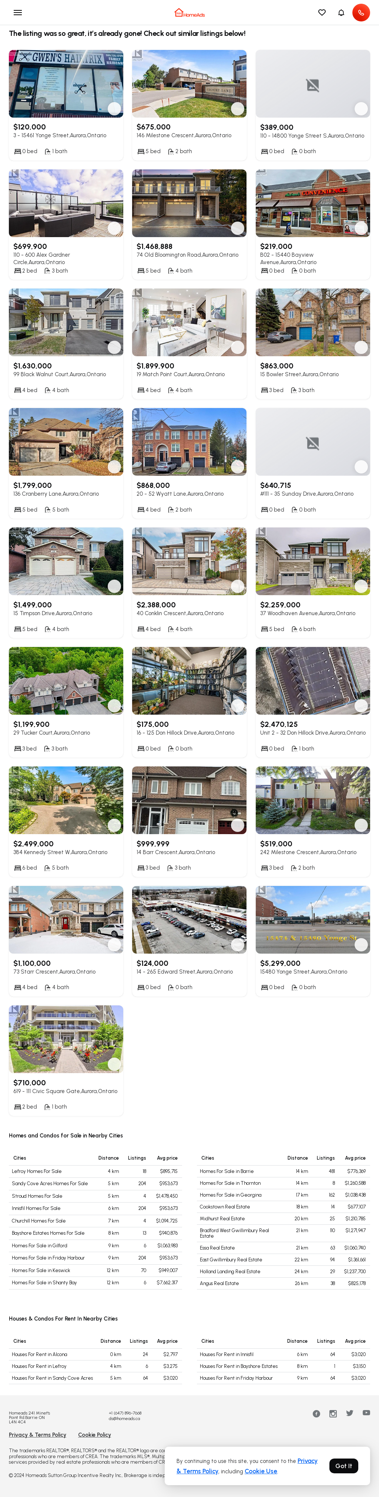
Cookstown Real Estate (225, 1207)
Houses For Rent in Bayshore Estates (239, 1366)
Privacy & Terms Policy (37, 1435)
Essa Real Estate (217, 1248)
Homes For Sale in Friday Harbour (48, 1258)
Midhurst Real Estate (222, 1218)
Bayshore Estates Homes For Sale (48, 1233)
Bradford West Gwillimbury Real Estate (234, 1233)
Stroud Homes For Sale (37, 1196)
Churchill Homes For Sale (39, 1221)
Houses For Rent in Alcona (39, 1354)
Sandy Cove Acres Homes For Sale (50, 1183)
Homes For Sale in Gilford (39, 1245)
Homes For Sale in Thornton (230, 1183)
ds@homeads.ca (124, 1418)
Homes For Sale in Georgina (230, 1195)
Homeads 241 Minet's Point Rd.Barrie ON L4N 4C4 (29, 1417)
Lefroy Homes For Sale (37, 1171)
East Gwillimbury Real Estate (231, 1259)
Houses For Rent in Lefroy (39, 1366)
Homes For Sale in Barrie (227, 1171)
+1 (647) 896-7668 (125, 1413)
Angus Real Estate (219, 1283)
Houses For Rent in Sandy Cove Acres (52, 1378)
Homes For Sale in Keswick (41, 1270)
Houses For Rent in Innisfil (227, 1354)
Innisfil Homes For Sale (36, 1208)
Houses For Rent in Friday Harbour (236, 1378)
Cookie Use (261, 1471)
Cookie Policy (94, 1435)
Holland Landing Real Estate (230, 1271)
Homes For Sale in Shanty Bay (44, 1282)
